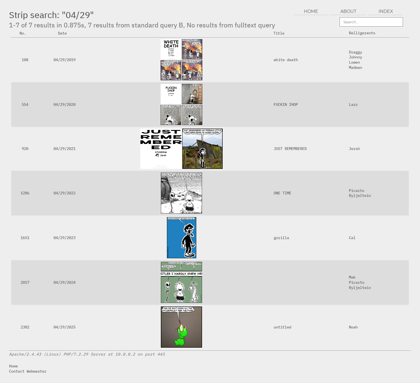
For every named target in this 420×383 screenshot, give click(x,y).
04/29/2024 (64, 282)
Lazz (353, 104)
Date (64, 33)
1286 (25, 192)
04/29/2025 (64, 327)
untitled (282, 327)
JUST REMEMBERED (290, 148)
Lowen (354, 62)
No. (24, 33)
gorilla (281, 237)
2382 (25, 327)
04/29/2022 (64, 192)
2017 (25, 282)
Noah (353, 327)
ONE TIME (282, 192)
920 (25, 148)
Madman (355, 67)
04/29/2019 (64, 59)
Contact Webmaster (27, 371)
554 (25, 104)
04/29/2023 (64, 237)
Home (13, 365)
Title (281, 33)
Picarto (356, 190)
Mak (352, 277)
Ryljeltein (360, 195)
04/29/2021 (64, 148)
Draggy (355, 52)
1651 (25, 237)
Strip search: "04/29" (51, 15)
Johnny (355, 56)
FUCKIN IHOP (286, 104)
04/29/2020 (64, 104)
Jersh (354, 148)
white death (286, 59)
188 (25, 59)
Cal (352, 237)
